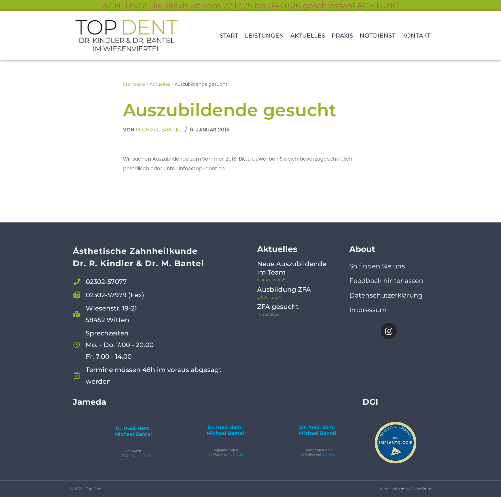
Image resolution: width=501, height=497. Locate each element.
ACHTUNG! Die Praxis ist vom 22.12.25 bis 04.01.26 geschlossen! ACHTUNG (251, 5)
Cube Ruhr (421, 488)
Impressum (368, 310)
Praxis (342, 35)
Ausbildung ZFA (284, 289)
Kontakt (416, 35)
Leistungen (264, 35)
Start (229, 35)
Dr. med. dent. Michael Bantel (133, 431)
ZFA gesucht (278, 307)
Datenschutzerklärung (386, 295)
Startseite (134, 84)
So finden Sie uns (377, 266)
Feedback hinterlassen (386, 281)
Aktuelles (307, 35)
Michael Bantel (159, 130)
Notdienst (378, 35)
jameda (144, 455)
